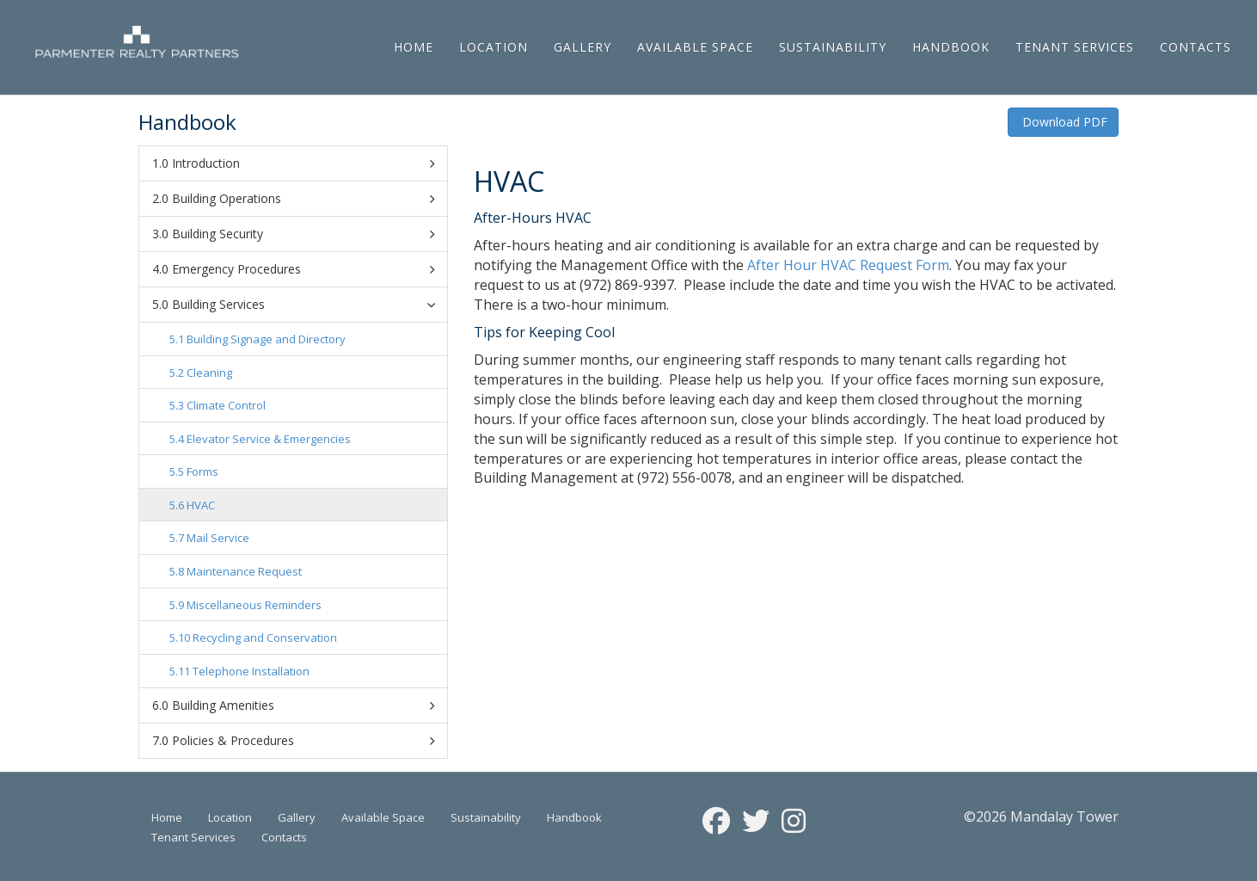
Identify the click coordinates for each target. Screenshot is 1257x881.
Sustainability (832, 47)
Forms (202, 471)
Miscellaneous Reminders (254, 605)
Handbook (951, 47)
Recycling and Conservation (265, 637)
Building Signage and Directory (266, 339)
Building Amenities (303, 705)
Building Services (306, 304)
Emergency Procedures (303, 269)
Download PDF (1063, 122)
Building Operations (303, 198)
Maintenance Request (244, 571)
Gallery (582, 47)
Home (413, 47)
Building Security (303, 234)
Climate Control (226, 405)
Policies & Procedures (303, 740)
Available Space (695, 47)
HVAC (201, 505)
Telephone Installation (251, 671)
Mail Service (218, 537)
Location (493, 47)
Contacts (1195, 47)
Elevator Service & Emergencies (269, 439)
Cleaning (209, 372)
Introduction (303, 163)
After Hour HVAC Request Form (848, 265)
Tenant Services (1074, 47)
